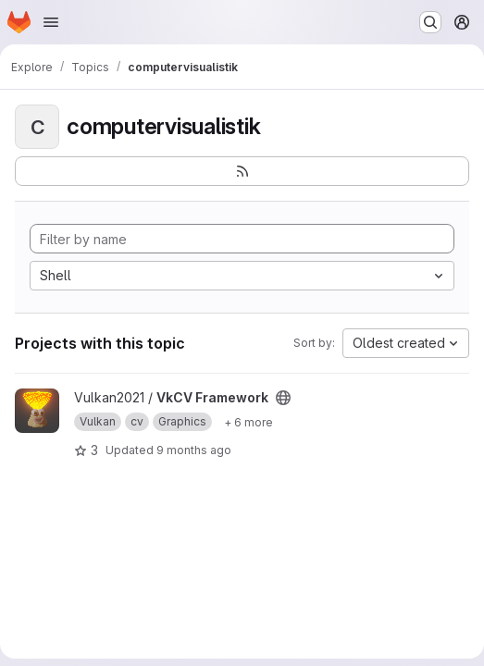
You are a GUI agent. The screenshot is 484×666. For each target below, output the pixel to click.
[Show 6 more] (248, 422)
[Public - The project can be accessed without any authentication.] (283, 397)
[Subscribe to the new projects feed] (242, 171)
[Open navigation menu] (51, 22)
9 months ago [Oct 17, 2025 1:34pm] (193, 450)
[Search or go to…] (430, 22)
